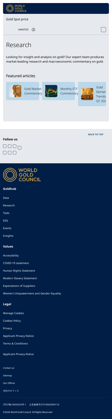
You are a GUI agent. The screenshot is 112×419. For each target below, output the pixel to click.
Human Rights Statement (19, 270)
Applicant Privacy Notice (18, 336)
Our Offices (9, 383)
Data (6, 198)
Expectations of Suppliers (19, 286)
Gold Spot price (17, 19)
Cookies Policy (12, 320)
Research (9, 205)
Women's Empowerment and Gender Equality (32, 293)
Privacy (7, 328)
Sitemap (7, 375)
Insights (8, 235)
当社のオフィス (11, 390)
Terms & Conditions (15, 343)
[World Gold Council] (16, 8)
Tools (6, 213)
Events (7, 228)
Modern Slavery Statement (20, 278)
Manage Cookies (13, 313)
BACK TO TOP (95, 134)
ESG (5, 220)
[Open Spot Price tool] (103, 29)
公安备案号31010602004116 (44, 404)
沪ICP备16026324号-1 (14, 404)
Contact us (8, 367)
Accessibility (11, 255)
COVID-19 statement (16, 263)
